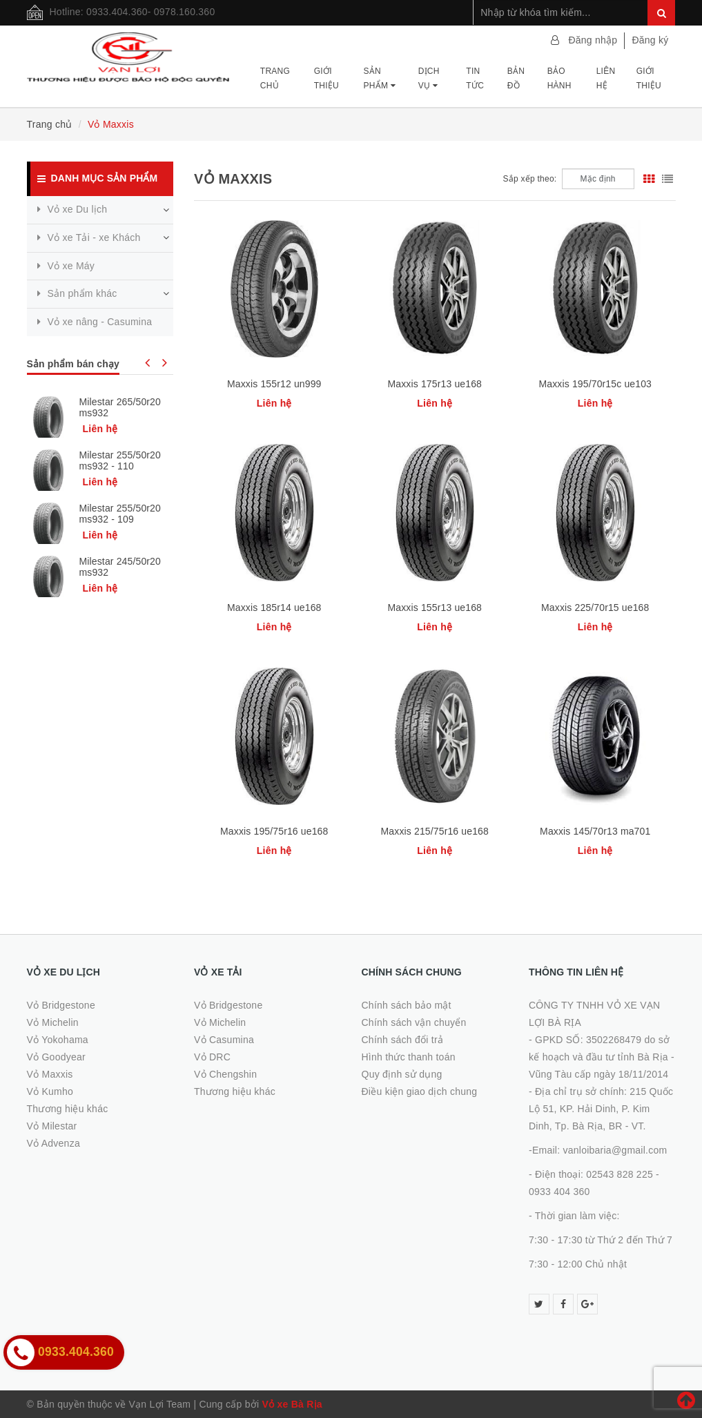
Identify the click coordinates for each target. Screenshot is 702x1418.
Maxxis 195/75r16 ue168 (274, 831)
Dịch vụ (429, 78)
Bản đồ (516, 78)
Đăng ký (650, 40)
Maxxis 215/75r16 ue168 (435, 831)
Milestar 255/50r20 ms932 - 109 (120, 514)
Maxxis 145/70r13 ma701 (595, 831)
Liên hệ (606, 78)
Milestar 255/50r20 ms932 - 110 (120, 460)
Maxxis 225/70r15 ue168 (595, 607)
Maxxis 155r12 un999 (274, 383)
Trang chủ (275, 78)
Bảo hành (559, 78)
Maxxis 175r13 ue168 (434, 383)
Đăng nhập (592, 40)
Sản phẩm (379, 78)
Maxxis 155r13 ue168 (434, 607)
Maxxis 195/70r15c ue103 (595, 383)
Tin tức (475, 78)
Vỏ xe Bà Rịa (292, 1404)
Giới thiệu (326, 78)
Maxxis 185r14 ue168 (274, 607)
